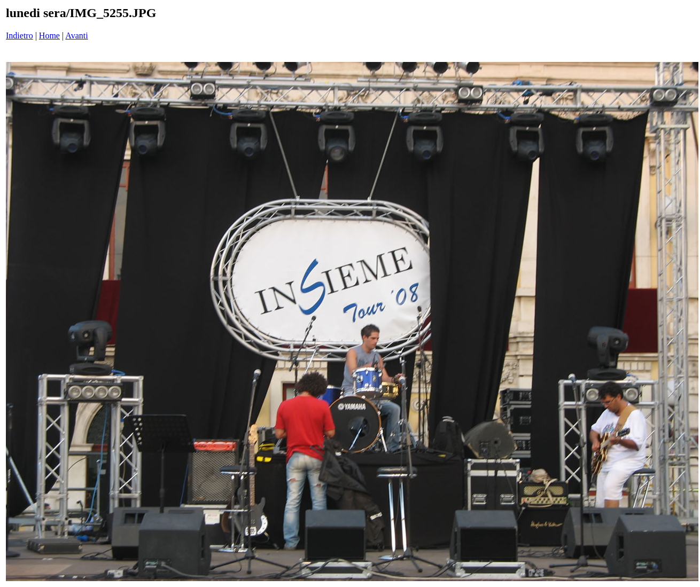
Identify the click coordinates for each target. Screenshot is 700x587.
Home (49, 35)
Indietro (19, 35)
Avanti (76, 35)
